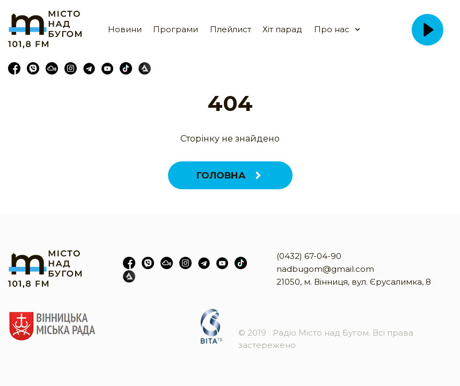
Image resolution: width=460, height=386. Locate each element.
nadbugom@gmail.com (325, 269)
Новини (125, 29)
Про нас (331, 29)
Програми (175, 29)
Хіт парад (282, 29)
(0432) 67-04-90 (308, 256)
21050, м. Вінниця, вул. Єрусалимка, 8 (353, 282)
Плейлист (230, 29)
